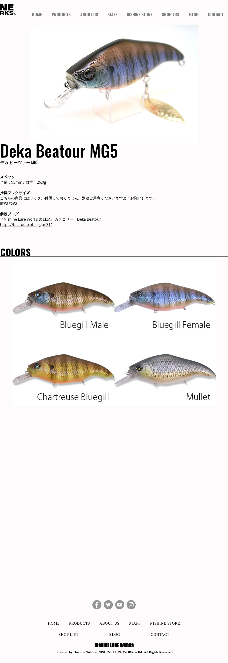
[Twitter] (108, 604)
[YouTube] (119, 604)
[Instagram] (131, 604)
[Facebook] (96, 604)
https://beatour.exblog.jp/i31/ (26, 224)
